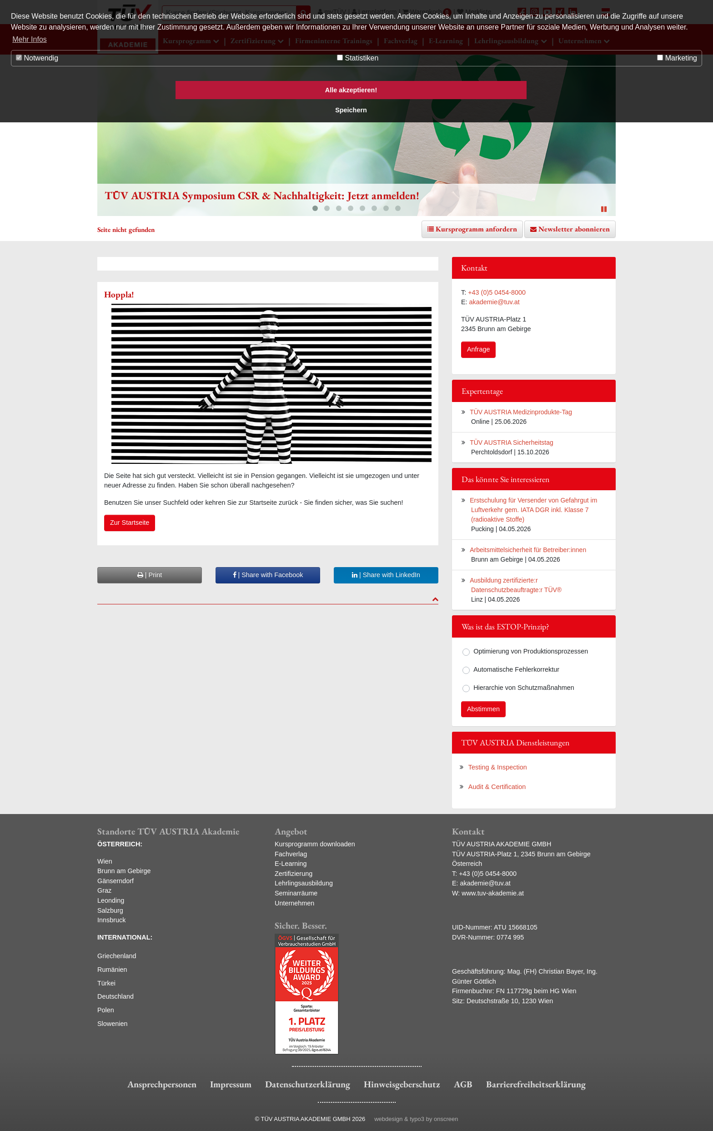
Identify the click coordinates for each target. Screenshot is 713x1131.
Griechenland (116, 956)
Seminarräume (296, 893)
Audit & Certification (497, 786)
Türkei (106, 983)
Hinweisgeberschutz (402, 1084)
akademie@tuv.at (494, 302)
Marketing (677, 58)
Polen (105, 1010)
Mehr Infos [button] (29, 39)
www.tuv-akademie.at (493, 893)
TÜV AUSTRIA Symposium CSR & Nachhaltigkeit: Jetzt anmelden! (262, 195)
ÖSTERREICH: (119, 844)
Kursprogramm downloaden (315, 844)
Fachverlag (291, 854)
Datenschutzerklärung (307, 1084)
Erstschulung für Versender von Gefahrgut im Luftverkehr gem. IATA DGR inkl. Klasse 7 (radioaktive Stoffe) (533, 510)
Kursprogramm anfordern (476, 229)
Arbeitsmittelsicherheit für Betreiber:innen (528, 549)
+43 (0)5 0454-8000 (497, 292)
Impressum (230, 1084)
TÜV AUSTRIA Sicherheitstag (511, 442)
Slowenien (112, 1023)
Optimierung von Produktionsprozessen (530, 651)
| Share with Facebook (268, 574)
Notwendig (37, 58)
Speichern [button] (351, 110)
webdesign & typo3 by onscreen (416, 1119)
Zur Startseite (129, 522)
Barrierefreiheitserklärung (536, 1084)
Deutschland (115, 996)
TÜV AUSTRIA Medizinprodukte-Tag (521, 412)
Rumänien (112, 969)
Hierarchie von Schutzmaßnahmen (523, 687)
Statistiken (357, 58)
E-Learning (290, 863)
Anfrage (478, 349)
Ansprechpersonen (161, 1084)
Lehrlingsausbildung (304, 883)
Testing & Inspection (497, 767)
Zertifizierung (293, 873)
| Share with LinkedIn (386, 574)
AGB (463, 1084)
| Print (149, 574)
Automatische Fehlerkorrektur (516, 669)
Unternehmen (294, 903)
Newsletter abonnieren (574, 229)
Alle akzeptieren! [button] (351, 90)
